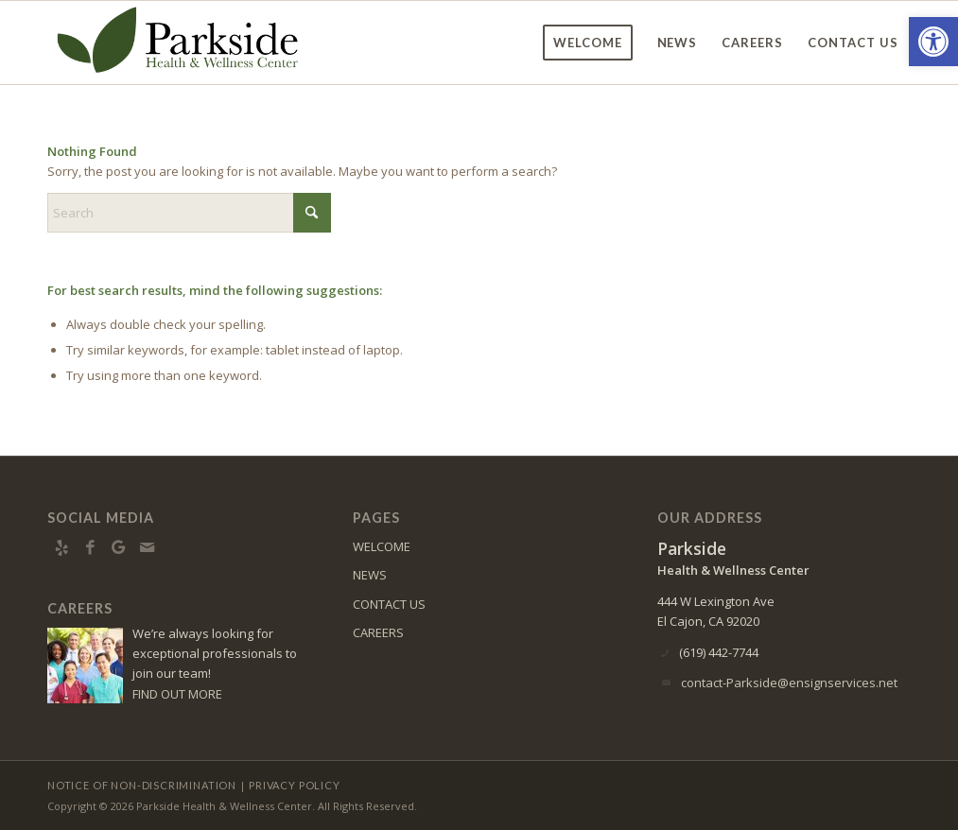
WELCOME (381, 546)
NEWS (370, 574)
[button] (933, 41)
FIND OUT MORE (177, 693)
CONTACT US (389, 604)
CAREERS (378, 632)
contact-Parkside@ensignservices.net (789, 682)
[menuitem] (588, 42)
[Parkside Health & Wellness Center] (177, 42)
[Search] (189, 213)
